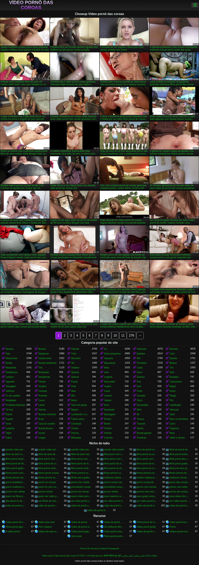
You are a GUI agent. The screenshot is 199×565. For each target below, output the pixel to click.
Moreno (10, 349)
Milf (139, 358)
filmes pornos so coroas (48, 477)
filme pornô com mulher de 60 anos (147, 459)
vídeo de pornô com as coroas (48, 505)
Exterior (141, 377)
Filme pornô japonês (16, 526)
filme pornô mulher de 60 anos (81, 468)
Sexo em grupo (79, 405)
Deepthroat (44, 377)
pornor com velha (178, 487)
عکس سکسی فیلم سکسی (133, 555)
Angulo (107, 386)
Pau (139, 381)
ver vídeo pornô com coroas (81, 501)
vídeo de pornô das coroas (147, 505)
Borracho (76, 358)
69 (138, 414)
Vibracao (174, 409)
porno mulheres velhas (16, 487)
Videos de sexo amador (48, 531)
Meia (106, 367)
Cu (105, 349)
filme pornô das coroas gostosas (179, 459)
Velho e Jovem (177, 437)
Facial (74, 381)
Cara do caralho (46, 423)
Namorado (109, 381)
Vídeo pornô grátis (146, 526)
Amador (42, 386)
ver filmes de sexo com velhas (48, 501)
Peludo (42, 381)
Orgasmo (174, 428)
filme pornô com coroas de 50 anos (48, 459)
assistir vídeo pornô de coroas (48, 449)
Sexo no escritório (178, 419)
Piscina (75, 433)
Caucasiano (175, 381)
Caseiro (108, 395)
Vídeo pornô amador (114, 531)
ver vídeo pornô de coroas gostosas (147, 501)
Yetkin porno (48, 555)
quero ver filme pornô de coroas (16, 496)
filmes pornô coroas (48, 473)
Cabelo (107, 400)
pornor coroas (45, 491)
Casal (107, 391)
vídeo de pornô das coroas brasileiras (179, 505)
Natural (75, 377)
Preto (139, 391)
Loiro (172, 353)
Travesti (141, 423)
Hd (72, 363)
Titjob (8, 433)
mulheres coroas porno (179, 477)
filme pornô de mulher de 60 (81, 463)
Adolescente (44, 358)
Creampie (76, 423)
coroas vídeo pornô (114, 449)
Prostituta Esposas (15, 405)
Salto (172, 414)
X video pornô (13, 531)
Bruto (41, 419)
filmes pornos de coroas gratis (179, 473)
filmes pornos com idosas (81, 473)
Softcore (10, 391)
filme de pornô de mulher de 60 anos (179, 449)
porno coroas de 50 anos (147, 482)
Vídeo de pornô (79, 522)
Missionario (11, 358)
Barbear (141, 353)
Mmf (139, 409)
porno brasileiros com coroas (16, 482)
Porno (172, 526)
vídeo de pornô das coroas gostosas (98, 510)
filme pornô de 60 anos (16, 463)
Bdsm (74, 400)
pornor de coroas (80, 491)
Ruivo (172, 391)
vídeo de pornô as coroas (16, 505)
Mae (73, 391)
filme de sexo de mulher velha (48, 454)
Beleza (173, 363)
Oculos (74, 428)
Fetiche (108, 428)
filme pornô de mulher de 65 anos (147, 463)
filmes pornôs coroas (147, 473)
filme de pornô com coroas (147, 449)
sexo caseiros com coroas (114, 496)
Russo (9, 414)
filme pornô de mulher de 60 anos (114, 463)
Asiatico (75, 367)
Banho (107, 423)
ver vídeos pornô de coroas (179, 501)
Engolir (9, 419)
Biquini (74, 409)
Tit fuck (9, 409)
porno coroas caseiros (114, 482)
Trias (73, 353)
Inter (139, 386)
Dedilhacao (11, 372)
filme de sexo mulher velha (81, 454)
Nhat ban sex (97, 555)
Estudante (109, 409)
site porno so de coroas (16, 501)
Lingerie (108, 377)
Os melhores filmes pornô (114, 526)
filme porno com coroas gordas (81, 459)
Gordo (41, 433)
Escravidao (142, 405)
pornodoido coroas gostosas (114, 487)
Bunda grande (144, 433)
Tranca (140, 419)
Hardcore (141, 349)
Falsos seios (77, 419)
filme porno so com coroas (147, 468)
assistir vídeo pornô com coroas (16, 449)
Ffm (171, 400)
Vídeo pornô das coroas (31, 5)
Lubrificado (175, 405)
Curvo (41, 400)
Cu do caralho (13, 395)
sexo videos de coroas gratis (179, 496)
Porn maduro (45, 526)
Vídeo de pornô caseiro (147, 531)
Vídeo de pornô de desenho (81, 526)
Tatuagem (11, 386)
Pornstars (142, 363)
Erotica (107, 419)
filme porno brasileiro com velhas (16, 459)
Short (139, 400)
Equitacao (43, 353)
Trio (171, 367)
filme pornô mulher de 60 (48, 468)
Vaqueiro (108, 358)
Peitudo (75, 349)
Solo (171, 372)
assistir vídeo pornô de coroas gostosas (81, 449)
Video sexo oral (46, 522)
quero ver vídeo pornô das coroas (48, 496)
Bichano (173, 349)
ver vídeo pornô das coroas (114, 501)
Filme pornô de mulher (147, 522)
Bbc (73, 395)
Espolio (173, 358)
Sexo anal (76, 536)
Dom (106, 405)
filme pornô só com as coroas (114, 468)
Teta (8, 353)
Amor (8, 423)
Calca (140, 367)
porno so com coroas (48, 487)
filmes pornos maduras (16, 477)
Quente (75, 372)
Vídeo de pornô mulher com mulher (114, 522)
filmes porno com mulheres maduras (16, 473)
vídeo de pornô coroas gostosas (114, 505)
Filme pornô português (114, 536)
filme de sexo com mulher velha (16, 454)
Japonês (10, 381)
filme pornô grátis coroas (16, 468)
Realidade (11, 400)
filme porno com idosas (114, 459)
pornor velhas (111, 491)
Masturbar (11, 367)
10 (115, 335)
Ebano (140, 428)
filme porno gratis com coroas (179, 463)
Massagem (109, 414)
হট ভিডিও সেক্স (83, 555)
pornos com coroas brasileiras (147, 491)
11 (123, 335)
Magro (172, 386)
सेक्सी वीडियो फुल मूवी (112, 555)
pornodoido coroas (80, 487)
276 (131, 335)
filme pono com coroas (114, 454)
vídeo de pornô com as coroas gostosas (81, 505)
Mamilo (42, 409)
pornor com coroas (146, 487)
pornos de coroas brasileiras (179, 491)
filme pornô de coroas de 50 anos (48, 463)
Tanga (172, 395)
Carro (172, 423)
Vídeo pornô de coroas (16, 522)
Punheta (42, 395)
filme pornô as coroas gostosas (147, 454)
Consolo (141, 395)
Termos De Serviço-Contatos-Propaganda (99, 548)
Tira (40, 367)
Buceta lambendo (47, 363)
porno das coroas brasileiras (179, 482)
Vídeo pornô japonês (81, 531)
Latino (41, 405)
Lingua (41, 437)
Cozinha (108, 437)
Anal (106, 372)
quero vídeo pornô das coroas (81, 496)
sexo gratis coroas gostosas (147, 496)
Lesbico (10, 377)
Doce (139, 372)
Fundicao (141, 437)
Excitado (173, 377)
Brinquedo (43, 372)
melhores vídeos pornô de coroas (114, 477)
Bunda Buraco (45, 428)
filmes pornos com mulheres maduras (114, 473)
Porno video (151, 555)
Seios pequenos (112, 353)
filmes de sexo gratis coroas (179, 468)
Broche (42, 349)
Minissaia (76, 437)
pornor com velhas (15, 491)
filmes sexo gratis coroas (81, 477)
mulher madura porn (147, 477)
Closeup (42, 391)
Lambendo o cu (79, 414)
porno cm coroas (47, 482)
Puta (73, 386)
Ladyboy (10, 428)
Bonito (9, 363)
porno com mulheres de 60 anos (81, 482)
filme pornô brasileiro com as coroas (179, 454)
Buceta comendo (47, 414)
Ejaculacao (109, 363)
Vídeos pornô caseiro (179, 531)
